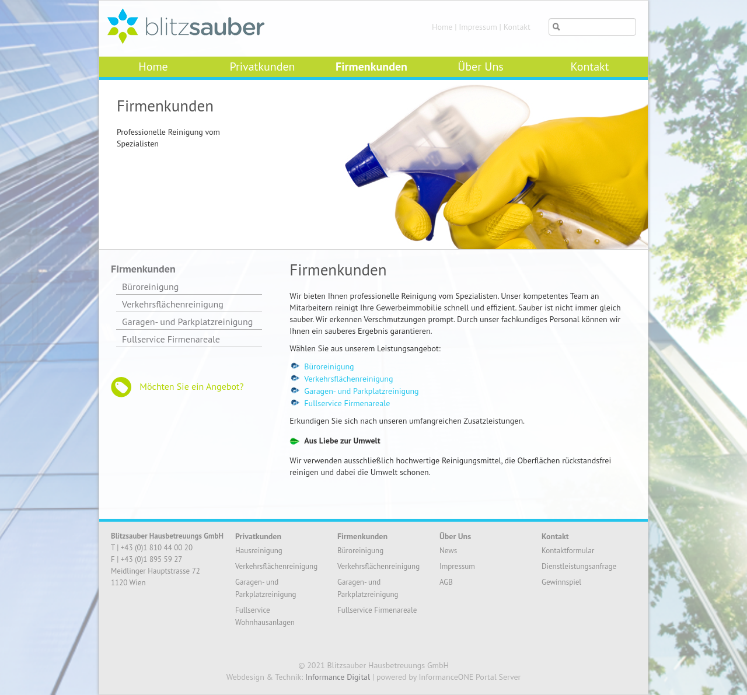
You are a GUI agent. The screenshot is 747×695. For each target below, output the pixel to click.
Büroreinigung (329, 366)
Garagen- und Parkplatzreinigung (361, 391)
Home (442, 27)
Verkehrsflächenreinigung (348, 378)
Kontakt (517, 27)
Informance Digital (337, 677)
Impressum (478, 27)
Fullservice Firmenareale (347, 403)
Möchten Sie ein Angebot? (177, 387)
